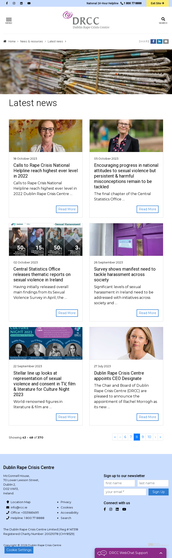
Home (11, 41)
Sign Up (159, 492)
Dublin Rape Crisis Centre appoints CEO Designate (119, 375)
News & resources (31, 41)
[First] (115, 437)
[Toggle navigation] (9, 20)
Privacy (66, 502)
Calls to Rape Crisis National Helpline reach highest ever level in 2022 (45, 171)
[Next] (155, 437)
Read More (67, 209)
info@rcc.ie (19, 507)
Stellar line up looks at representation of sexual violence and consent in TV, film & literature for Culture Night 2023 (44, 383)
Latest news (55, 41)
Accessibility (69, 512)
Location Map (21, 502)
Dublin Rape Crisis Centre (86, 20)
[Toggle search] (163, 20)
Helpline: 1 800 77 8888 (27, 518)
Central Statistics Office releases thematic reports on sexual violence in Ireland (42, 274)
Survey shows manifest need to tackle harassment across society (125, 274)
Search (66, 518)
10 (149, 437)
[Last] (160, 437)
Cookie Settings (18, 550)
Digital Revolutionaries (158, 544)
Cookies (67, 507)
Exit (157, 3)
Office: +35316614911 (25, 512)
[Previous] (120, 437)
